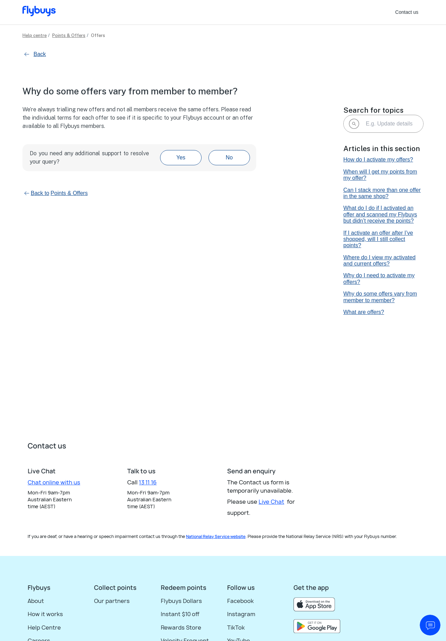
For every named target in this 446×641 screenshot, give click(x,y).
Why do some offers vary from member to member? (380, 297)
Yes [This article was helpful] (180, 157)
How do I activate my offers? (378, 159)
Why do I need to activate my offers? (379, 278)
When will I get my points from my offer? (380, 175)
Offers (98, 35)
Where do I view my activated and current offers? (379, 260)
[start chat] (430, 625)
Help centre (34, 35)
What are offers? (363, 312)
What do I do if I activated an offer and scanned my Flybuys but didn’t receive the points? (380, 214)
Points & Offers (68, 35)
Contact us (406, 12)
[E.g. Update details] (383, 123)
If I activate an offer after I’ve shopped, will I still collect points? (378, 239)
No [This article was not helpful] (229, 157)
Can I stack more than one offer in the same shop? (382, 193)
